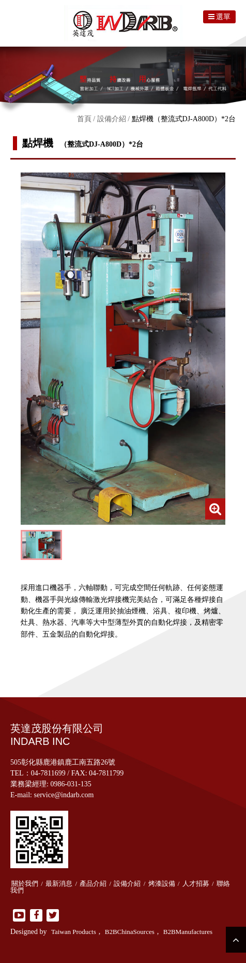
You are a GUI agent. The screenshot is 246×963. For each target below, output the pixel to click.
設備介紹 (111, 119)
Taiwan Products (73, 932)
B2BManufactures (187, 932)
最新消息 (58, 883)
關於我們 (24, 883)
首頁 (84, 119)
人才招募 (195, 883)
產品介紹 (93, 883)
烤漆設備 (161, 883)
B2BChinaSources (130, 932)
